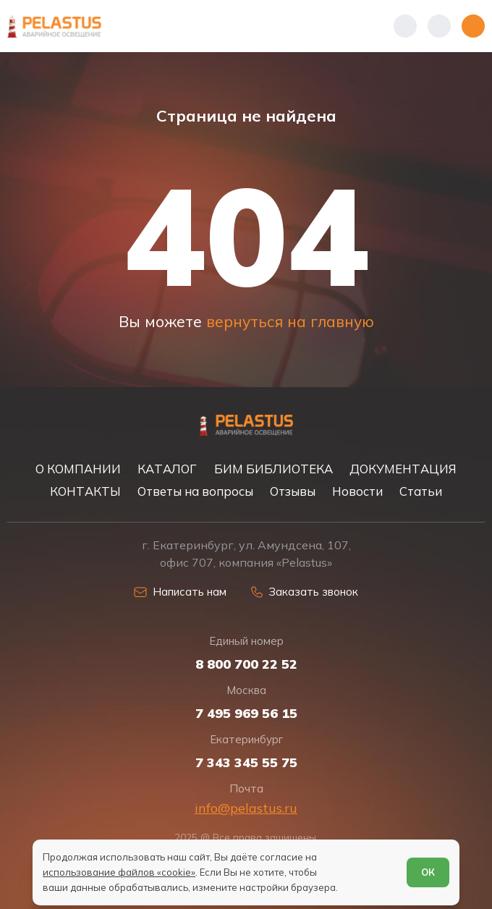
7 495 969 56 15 (246, 714)
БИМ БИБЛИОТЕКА (273, 468)
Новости (357, 491)
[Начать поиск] (439, 26)
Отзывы (292, 491)
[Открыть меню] (473, 26)
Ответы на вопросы (195, 491)
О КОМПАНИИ (78, 468)
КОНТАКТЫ (85, 491)
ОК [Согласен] (428, 872)
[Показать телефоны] (405, 26)
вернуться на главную (290, 321)
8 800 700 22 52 (246, 664)
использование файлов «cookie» (119, 872)
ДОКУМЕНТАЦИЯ (403, 468)
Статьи (420, 491)
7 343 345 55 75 (246, 763)
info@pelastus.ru (246, 808)
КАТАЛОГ (167, 468)
